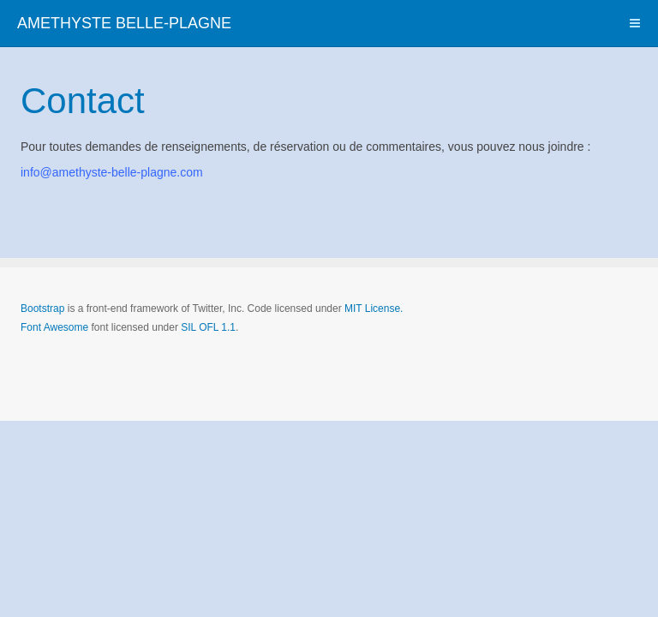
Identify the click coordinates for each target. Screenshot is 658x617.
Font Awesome (54, 327)
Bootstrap (42, 308)
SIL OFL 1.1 (208, 327)
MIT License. (373, 308)
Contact (83, 101)
